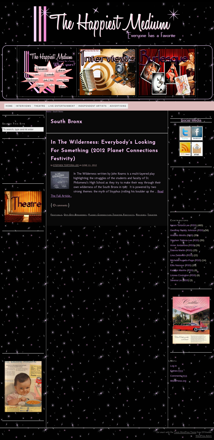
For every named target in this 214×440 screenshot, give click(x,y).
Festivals (56, 215)
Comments (178, 375)
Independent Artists (92, 106)
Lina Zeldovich (178, 255)
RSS (193, 225)
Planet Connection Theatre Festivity (111, 215)
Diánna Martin (177, 250)
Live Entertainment (61, 106)
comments (60, 205)
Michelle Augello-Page (182, 260)
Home (9, 106)
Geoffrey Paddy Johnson (183, 230)
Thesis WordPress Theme (185, 432)
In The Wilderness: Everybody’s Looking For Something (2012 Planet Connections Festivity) (104, 151)
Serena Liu (176, 280)
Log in (173, 365)
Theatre (39, 106)
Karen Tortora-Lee (180, 225)
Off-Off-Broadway (75, 215)
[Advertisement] (23, 160)
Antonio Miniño (178, 235)
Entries (176, 370)
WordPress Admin (204, 436)
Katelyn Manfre (178, 270)
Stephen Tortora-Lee (66, 165)
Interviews (23, 106)
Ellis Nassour (177, 265)
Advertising (118, 106)
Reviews (141, 215)
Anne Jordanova (179, 245)
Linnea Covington (179, 275)
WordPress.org (178, 380)
